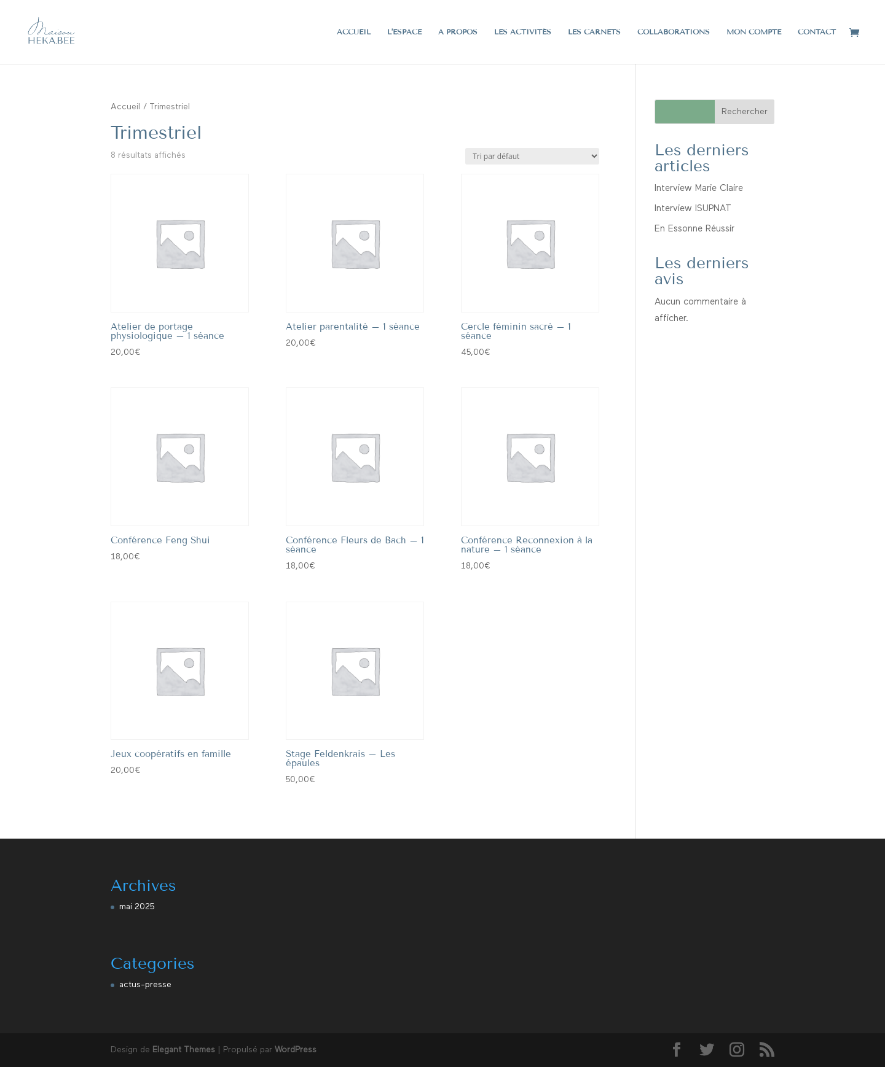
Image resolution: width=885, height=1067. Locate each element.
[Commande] (532, 156)
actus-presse (145, 984)
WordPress (296, 1050)
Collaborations (673, 32)
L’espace (404, 32)
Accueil (354, 32)
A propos (458, 32)
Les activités (522, 32)
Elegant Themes (183, 1050)
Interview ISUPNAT (693, 208)
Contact (817, 32)
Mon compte (753, 32)
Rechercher (745, 111)
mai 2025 (136, 906)
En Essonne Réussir (694, 228)
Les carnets (594, 32)
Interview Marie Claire (699, 188)
